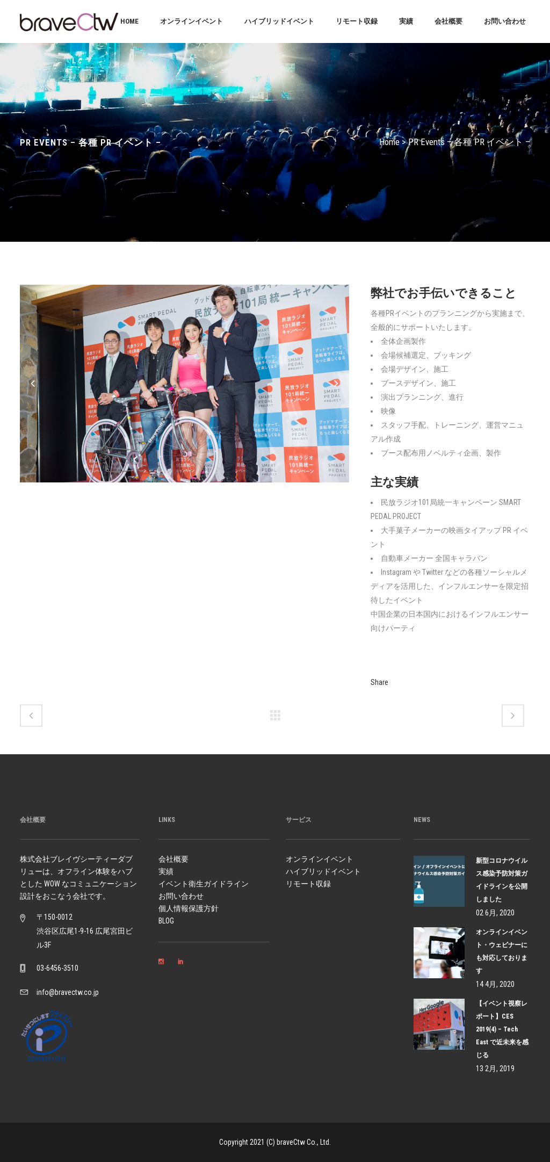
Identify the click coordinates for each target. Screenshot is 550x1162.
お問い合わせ (181, 896)
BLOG (166, 920)
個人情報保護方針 (188, 908)
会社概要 (173, 859)
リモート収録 (308, 883)
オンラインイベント (319, 859)
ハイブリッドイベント (323, 871)
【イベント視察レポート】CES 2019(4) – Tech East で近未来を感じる (502, 1029)
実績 (165, 871)
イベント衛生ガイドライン (203, 883)
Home (389, 141)
